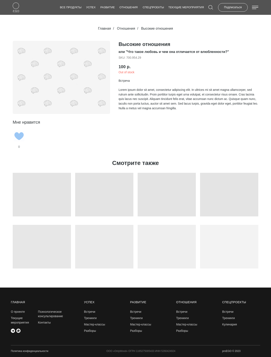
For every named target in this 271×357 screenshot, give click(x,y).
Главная (104, 28)
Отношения (128, 7)
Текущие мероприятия (186, 7)
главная (18, 302)
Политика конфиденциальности (29, 351)
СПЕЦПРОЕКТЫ (153, 7)
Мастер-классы (94, 324)
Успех (90, 7)
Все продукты (71, 7)
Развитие (107, 7)
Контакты (44, 322)
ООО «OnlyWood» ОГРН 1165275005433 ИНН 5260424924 (141, 351)
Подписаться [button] (233, 7)
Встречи (228, 311)
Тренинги (90, 318)
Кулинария (229, 324)
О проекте (18, 311)
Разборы (90, 330)
